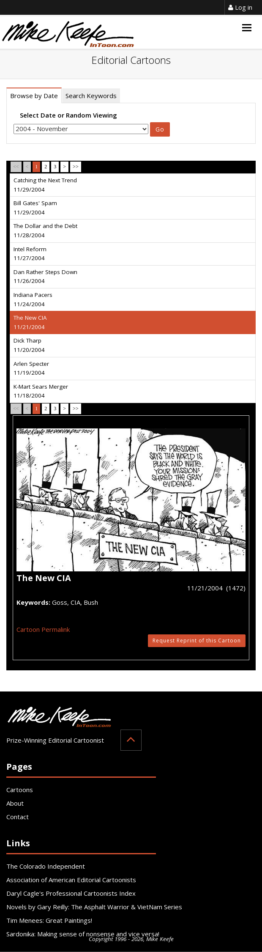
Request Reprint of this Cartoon (197, 640)
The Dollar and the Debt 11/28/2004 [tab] (45, 230)
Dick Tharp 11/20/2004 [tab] (29, 345)
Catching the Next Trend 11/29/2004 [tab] (45, 184)
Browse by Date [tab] (34, 95)
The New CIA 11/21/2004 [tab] (30, 322)
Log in (240, 7)
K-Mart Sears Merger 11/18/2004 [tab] (41, 391)
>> (76, 167)
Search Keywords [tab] (91, 95)
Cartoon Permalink (43, 629)
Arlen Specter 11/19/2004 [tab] (31, 368)
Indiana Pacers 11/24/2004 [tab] (33, 299)
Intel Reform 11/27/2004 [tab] (30, 253)
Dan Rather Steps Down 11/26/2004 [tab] (45, 276)
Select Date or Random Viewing (68, 115)
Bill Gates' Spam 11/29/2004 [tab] (35, 207)
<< (16, 167)
